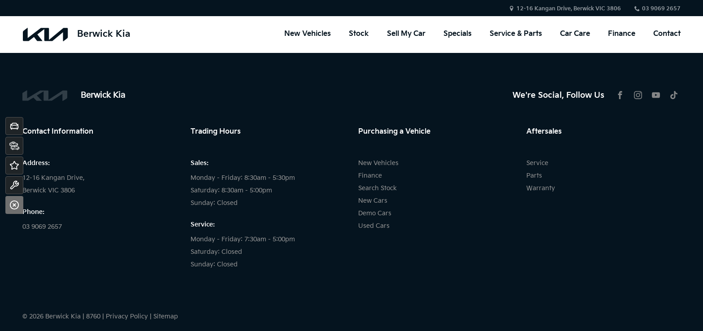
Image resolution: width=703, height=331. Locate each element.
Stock (359, 34)
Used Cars (374, 226)
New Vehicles (307, 34)
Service (537, 163)
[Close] (14, 205)
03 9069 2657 (661, 8)
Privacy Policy (127, 316)
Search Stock (377, 188)
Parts (534, 175)
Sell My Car (406, 34)
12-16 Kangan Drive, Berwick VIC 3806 (568, 8)
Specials (457, 34)
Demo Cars (374, 213)
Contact (667, 34)
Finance (621, 34)
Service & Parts (516, 34)
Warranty (540, 188)
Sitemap (165, 316)
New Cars (372, 201)
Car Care (575, 34)
